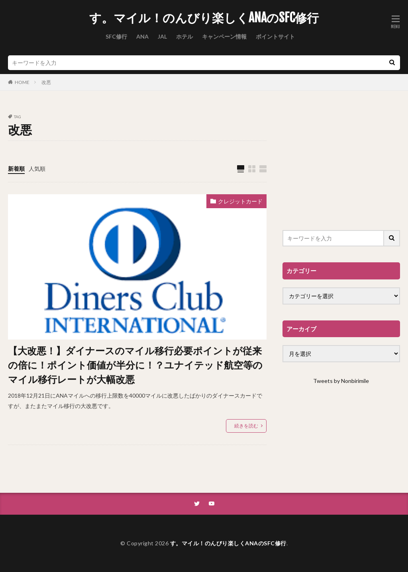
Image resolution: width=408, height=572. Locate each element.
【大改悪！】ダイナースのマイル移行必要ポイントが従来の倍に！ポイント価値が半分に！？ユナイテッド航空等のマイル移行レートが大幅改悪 (135, 365)
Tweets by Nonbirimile (341, 380)
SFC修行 (116, 36)
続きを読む (246, 426)
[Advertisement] (341, 164)
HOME (22, 82)
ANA (142, 36)
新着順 (16, 168)
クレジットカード (240, 201)
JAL (162, 36)
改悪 (46, 82)
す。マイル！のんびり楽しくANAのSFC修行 (204, 18)
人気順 (37, 168)
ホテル (184, 36)
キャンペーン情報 (224, 36)
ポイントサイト (275, 36)
